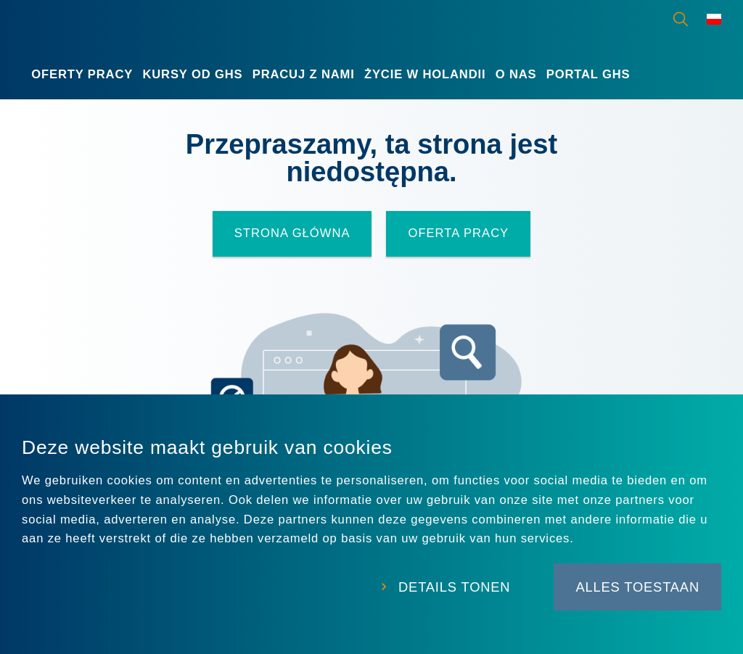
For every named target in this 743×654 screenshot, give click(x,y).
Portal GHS (588, 74)
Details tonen (454, 587)
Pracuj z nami (304, 74)
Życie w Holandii (424, 74)
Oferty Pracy (82, 74)
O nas (516, 74)
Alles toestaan (637, 587)
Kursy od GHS (192, 74)
